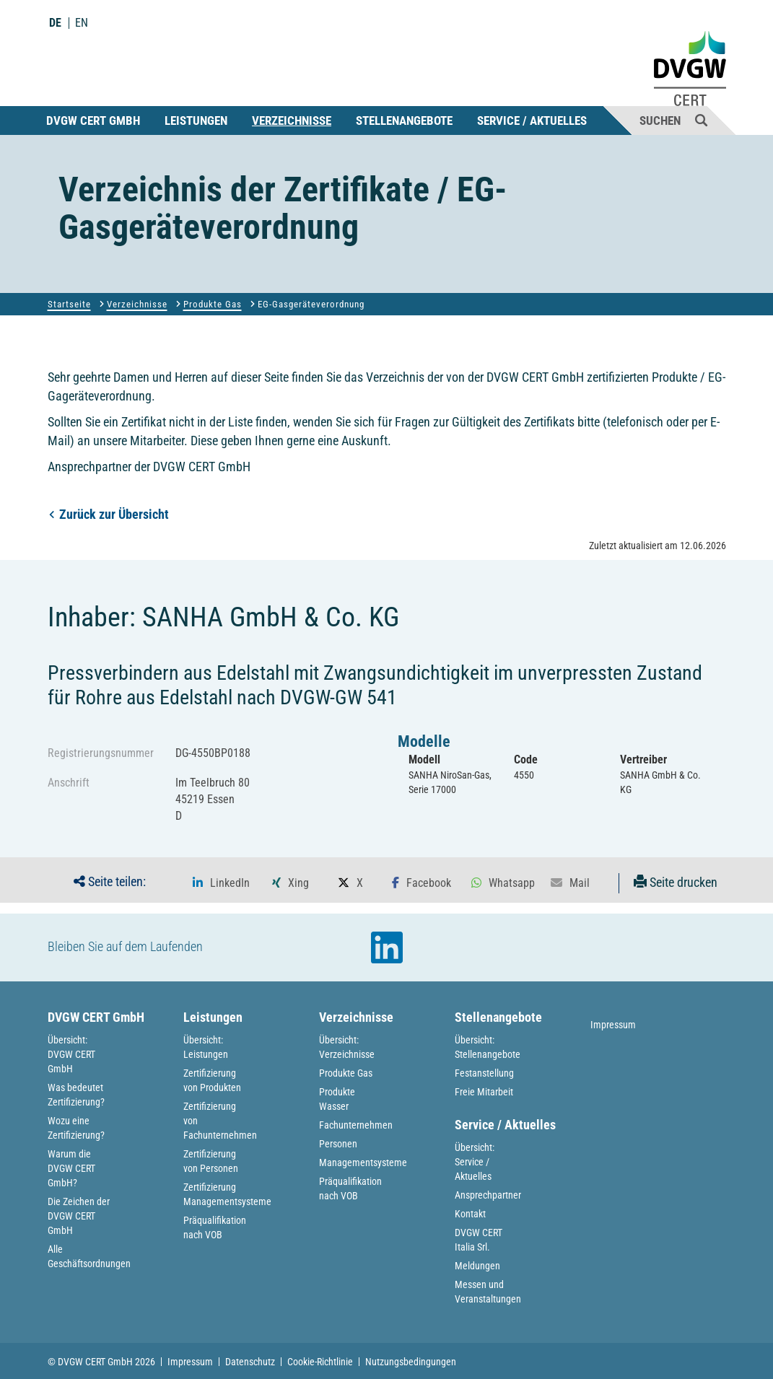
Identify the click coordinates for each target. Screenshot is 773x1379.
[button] (221, 883)
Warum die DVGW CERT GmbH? (71, 1168)
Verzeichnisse (291, 120)
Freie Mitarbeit (484, 1092)
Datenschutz (250, 1361)
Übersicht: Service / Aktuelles (474, 1162)
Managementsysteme (363, 1162)
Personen (338, 1144)
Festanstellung (484, 1073)
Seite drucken (675, 882)
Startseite (69, 304)
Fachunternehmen (356, 1125)
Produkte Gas (212, 304)
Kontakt (470, 1214)
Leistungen (196, 120)
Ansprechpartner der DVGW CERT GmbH (149, 466)
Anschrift (68, 782)
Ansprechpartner (488, 1195)
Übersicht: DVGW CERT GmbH (71, 1054)
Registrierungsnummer (101, 753)
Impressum (613, 1024)
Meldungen (477, 1265)
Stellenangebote (404, 120)
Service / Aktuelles (532, 120)
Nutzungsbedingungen (410, 1361)
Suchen (673, 120)
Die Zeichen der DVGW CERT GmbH (79, 1216)
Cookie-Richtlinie (320, 1361)
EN (81, 23)
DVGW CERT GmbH (93, 120)
